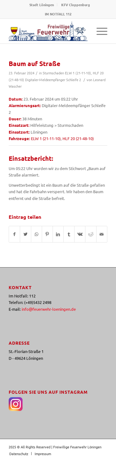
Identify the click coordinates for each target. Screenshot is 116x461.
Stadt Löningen (41, 4)
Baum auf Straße (34, 63)
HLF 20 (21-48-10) (78, 138)
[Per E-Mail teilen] (102, 234)
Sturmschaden (53, 72)
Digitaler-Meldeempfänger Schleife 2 (53, 79)
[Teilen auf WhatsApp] (36, 234)
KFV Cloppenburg (75, 4)
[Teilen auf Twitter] (25, 234)
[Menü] (98, 31)
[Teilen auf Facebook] (14, 234)
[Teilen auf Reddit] (90, 234)
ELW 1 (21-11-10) (78, 72)
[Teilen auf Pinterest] (47, 234)
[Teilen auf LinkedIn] (58, 234)
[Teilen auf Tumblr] (69, 234)
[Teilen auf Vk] (80, 234)
